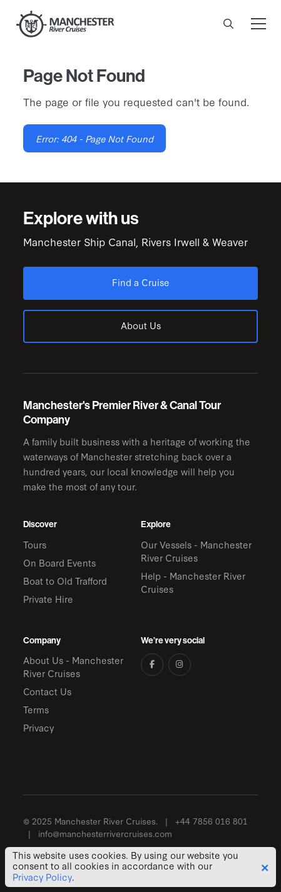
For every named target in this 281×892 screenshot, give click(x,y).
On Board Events (59, 562)
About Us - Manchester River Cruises (73, 666)
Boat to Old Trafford (65, 580)
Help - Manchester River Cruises (193, 582)
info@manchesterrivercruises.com (105, 834)
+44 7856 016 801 (211, 821)
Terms (36, 709)
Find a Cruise (141, 282)
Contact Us (47, 691)
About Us (141, 325)
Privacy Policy (42, 877)
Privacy (38, 727)
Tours (34, 544)
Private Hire (48, 598)
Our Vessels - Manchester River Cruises (196, 551)
